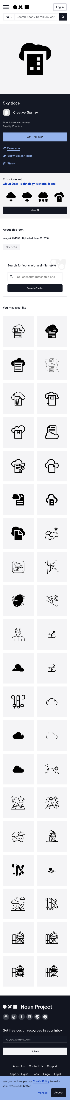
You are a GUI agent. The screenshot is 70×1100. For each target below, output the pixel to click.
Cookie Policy (41, 1081)
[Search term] (37, 17)
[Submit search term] (63, 17)
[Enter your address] (35, 1039)
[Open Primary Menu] (6, 7)
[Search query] (35, 276)
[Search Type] (8, 17)
